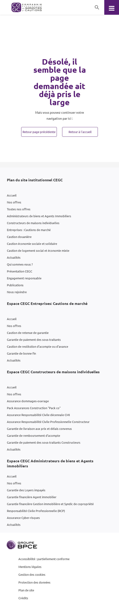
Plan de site (26, 590)
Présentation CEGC (19, 271)
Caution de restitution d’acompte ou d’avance (37, 346)
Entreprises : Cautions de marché (29, 230)
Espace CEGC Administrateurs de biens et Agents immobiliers (50, 463)
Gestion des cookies (31, 574)
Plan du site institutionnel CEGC (35, 179)
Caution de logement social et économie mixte (38, 250)
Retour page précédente (39, 132)
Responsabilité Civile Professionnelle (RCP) (36, 511)
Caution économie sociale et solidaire (32, 244)
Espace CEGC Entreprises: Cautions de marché (47, 303)
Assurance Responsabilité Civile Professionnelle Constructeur (48, 422)
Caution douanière (19, 237)
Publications (15, 285)
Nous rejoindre (17, 292)
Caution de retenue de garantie (28, 333)
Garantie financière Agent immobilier (31, 497)
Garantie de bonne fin (21, 353)
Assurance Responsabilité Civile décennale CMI (38, 415)
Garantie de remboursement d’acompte (33, 435)
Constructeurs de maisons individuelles (33, 223)
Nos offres (14, 202)
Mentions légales (29, 567)
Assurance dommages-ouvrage (28, 401)
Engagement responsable (24, 278)
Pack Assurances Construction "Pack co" (34, 408)
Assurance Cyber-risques (23, 518)
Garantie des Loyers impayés (26, 490)
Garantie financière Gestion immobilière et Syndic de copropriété (50, 504)
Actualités (13, 257)
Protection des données (34, 582)
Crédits (23, 598)
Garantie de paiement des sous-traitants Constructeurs (43, 442)
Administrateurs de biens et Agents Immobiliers (39, 216)
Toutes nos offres (18, 209)
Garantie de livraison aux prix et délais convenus (39, 429)
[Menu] (111, 7)
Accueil (12, 195)
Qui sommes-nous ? (20, 264)
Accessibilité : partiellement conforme (44, 559)
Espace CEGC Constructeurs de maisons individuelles (53, 371)
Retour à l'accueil (80, 132)
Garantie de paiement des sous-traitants (34, 339)
